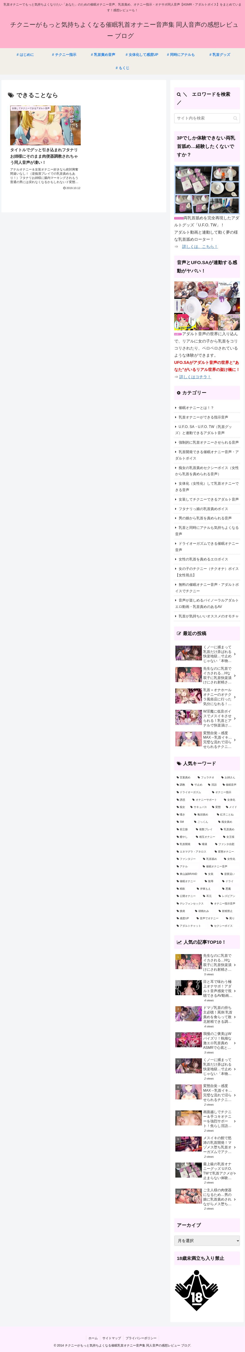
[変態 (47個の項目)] (216, 807)
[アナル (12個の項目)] (187, 866)
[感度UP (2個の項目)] (184, 918)
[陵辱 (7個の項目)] (211, 881)
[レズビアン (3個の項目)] (228, 896)
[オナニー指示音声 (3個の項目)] (224, 903)
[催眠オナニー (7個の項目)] (188, 881)
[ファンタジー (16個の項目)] (187, 859)
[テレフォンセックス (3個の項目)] (191, 903)
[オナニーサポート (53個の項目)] (205, 800)
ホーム (93, 1338)
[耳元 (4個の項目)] (208, 896)
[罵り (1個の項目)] (231, 918)
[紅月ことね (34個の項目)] (227, 814)
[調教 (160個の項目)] (181, 785)
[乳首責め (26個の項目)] (228, 829)
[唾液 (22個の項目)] (204, 844)
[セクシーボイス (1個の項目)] (224, 926)
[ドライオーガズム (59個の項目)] (192, 792)
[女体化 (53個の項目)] (230, 800)
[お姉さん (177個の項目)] (229, 777)
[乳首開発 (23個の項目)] (185, 844)
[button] (235, 118)
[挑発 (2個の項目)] (183, 911)
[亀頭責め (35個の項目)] (203, 814)
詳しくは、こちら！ (200, 246)
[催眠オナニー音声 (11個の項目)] (220, 866)
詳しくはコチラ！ (195, 377)
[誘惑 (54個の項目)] (182, 800)
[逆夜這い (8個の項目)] (229, 874)
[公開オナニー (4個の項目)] (187, 896)
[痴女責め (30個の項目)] (227, 822)
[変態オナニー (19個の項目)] (226, 852)
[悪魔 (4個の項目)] (229, 889)
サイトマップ (111, 1338)
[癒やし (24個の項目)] (184, 837)
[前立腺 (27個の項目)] (184, 829)
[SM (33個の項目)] (183, 822)
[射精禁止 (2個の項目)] (228, 911)
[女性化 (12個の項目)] (230, 859)
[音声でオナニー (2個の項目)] (209, 918)
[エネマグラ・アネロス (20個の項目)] (193, 852)
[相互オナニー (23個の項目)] (207, 837)
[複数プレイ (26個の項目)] (206, 829)
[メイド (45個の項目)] (231, 807)
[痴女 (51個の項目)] (181, 807)
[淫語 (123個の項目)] (213, 785)
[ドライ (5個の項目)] (229, 881)
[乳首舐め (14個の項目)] (211, 859)
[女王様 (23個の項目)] (230, 837)
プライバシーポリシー (141, 1338)
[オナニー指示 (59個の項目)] (224, 792)
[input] (207, 118)
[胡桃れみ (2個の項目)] (204, 911)
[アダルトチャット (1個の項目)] (191, 926)
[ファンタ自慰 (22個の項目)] (226, 844)
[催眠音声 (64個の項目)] (230, 785)
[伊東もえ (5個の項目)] (207, 889)
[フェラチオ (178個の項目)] (207, 777)
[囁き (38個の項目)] (183, 814)
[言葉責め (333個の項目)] (185, 777)
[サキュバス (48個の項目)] (198, 807)
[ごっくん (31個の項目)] (203, 822)
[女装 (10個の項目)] (210, 874)
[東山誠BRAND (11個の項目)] (188, 874)
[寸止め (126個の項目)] (197, 785)
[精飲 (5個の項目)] (184, 889)
